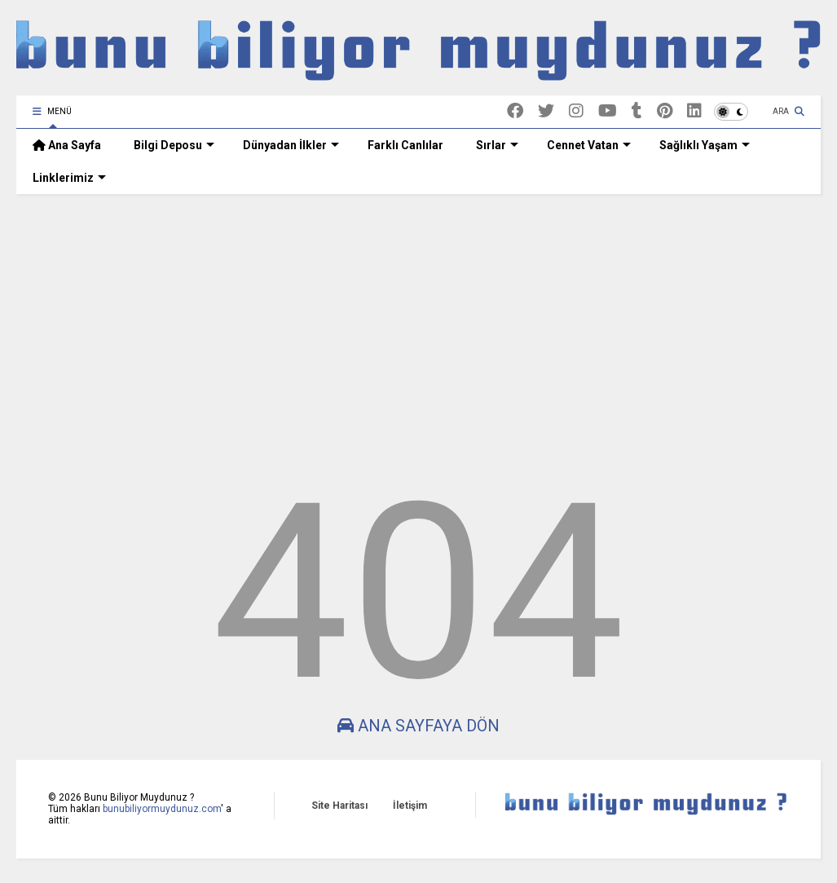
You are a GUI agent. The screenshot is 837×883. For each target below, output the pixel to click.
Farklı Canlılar (405, 145)
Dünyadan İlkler (291, 145)
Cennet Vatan (589, 145)
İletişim (410, 805)
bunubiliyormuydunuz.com (162, 809)
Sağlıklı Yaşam (704, 145)
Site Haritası (339, 805)
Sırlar (497, 145)
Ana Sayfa (67, 145)
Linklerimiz (69, 177)
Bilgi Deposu (174, 145)
